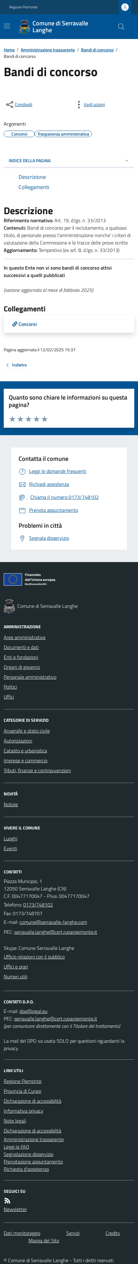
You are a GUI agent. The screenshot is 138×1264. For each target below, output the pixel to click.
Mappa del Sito (43, 1240)
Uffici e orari (16, 966)
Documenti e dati (21, 647)
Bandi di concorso (97, 49)
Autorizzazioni (18, 740)
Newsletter (15, 1209)
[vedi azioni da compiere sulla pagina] (89, 105)
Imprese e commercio (25, 760)
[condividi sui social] (18, 105)
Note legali (15, 1120)
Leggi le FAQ (16, 1146)
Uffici (9, 696)
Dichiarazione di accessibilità (32, 1101)
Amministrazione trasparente (48, 49)
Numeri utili (15, 976)
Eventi (10, 848)
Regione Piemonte (23, 7)
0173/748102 (38, 904)
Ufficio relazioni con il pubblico (34, 956)
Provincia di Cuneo (22, 1091)
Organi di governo (22, 667)
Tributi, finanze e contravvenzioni (37, 770)
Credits (113, 1233)
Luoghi (10, 838)
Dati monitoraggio (22, 1233)
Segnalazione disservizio (28, 1154)
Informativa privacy (23, 1111)
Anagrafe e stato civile (27, 730)
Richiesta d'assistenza (26, 1169)
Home (9, 49)
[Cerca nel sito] (119, 26)
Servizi (73, 1233)
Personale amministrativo (30, 677)
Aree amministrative (24, 637)
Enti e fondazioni (21, 657)
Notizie (11, 804)
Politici (10, 686)
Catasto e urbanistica (25, 750)
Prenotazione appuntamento (33, 1161)
